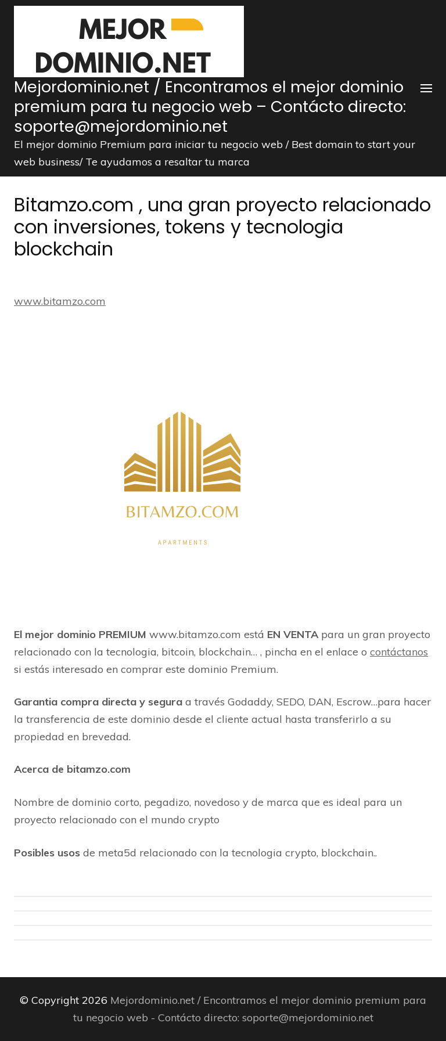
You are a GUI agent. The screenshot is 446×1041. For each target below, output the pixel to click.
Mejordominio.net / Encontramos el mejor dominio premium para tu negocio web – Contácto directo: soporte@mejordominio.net (210, 106)
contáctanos (399, 651)
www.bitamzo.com (60, 301)
